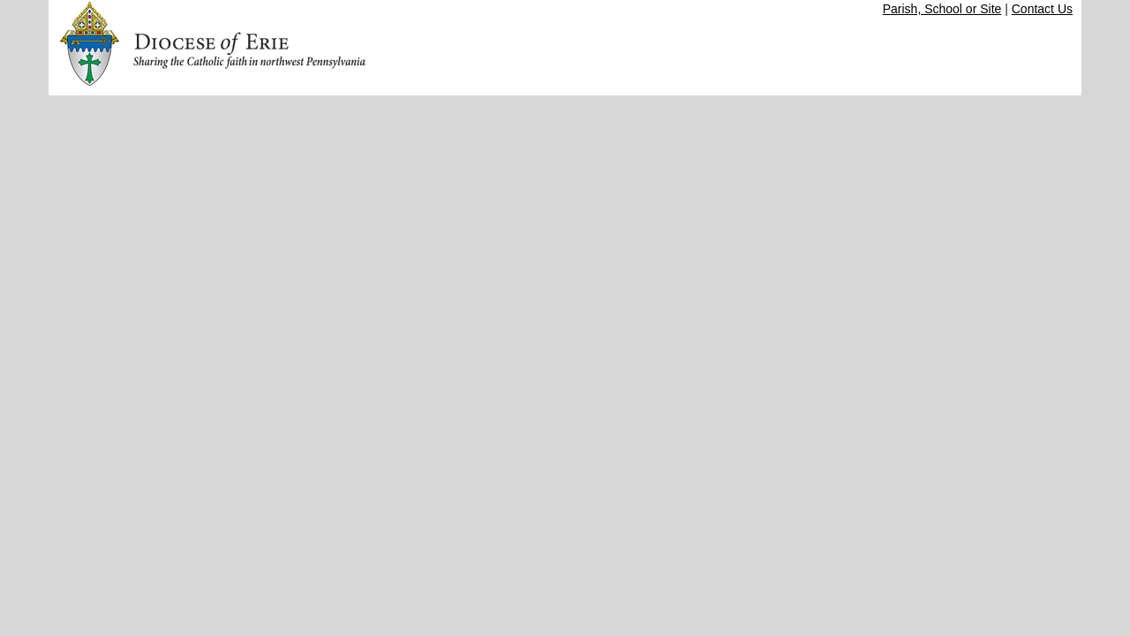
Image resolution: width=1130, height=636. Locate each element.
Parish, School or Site (942, 9)
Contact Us (1042, 9)
